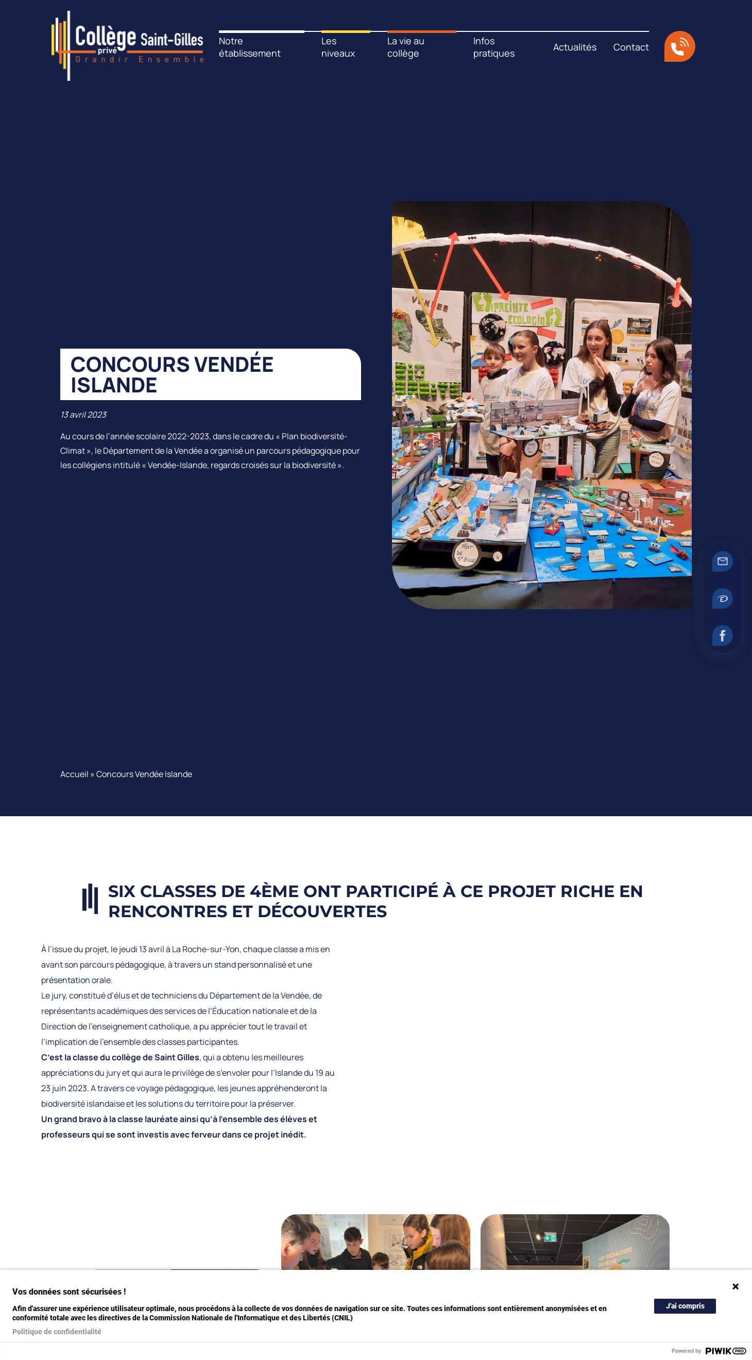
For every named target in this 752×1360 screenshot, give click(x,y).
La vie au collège (405, 47)
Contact (631, 47)
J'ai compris (685, 1306)
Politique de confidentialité (56, 1332)
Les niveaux (338, 47)
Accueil (74, 774)
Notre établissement (250, 47)
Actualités (574, 47)
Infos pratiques (494, 47)
